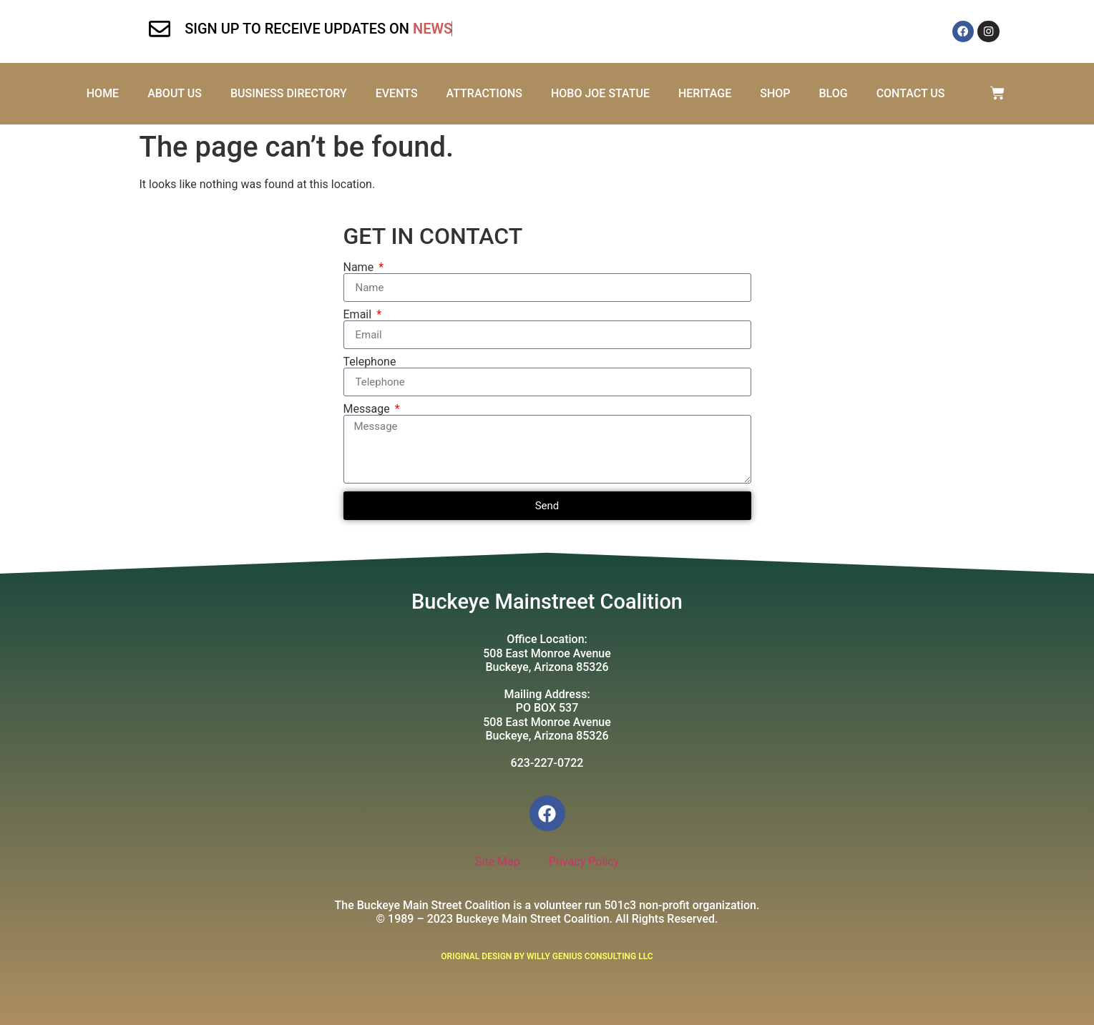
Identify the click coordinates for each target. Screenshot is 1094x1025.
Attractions (484, 93)
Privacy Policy (584, 861)
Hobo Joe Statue (600, 93)
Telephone (369, 362)
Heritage (704, 93)
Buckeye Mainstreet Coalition (547, 601)
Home (103, 93)
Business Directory (288, 93)
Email (359, 314)
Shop (775, 93)
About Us (174, 93)
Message (368, 409)
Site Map (497, 861)
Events (397, 93)
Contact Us (910, 93)
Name (360, 267)
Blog (833, 93)
